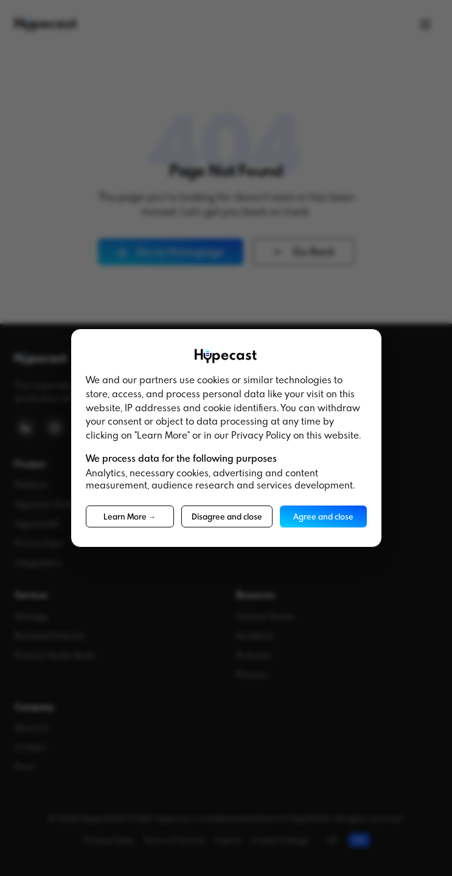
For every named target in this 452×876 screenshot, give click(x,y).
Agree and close (323, 516)
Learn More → (129, 516)
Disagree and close (227, 516)
